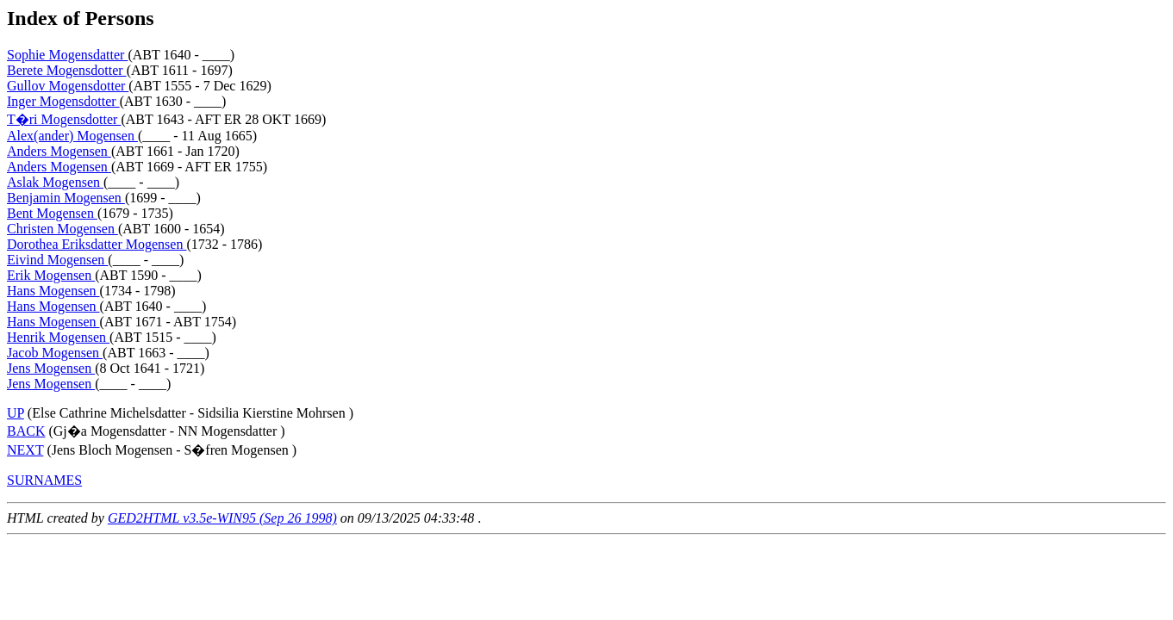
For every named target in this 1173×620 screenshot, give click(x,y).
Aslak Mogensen (55, 182)
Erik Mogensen (51, 275)
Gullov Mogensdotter (67, 85)
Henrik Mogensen (58, 337)
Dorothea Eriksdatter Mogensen (96, 244)
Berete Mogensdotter (67, 70)
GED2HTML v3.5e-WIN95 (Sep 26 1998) (222, 518)
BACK (26, 431)
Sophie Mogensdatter (67, 54)
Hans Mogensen (53, 290)
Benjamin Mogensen (66, 197)
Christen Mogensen (62, 228)
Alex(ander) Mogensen (72, 135)
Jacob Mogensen (55, 352)
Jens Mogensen (51, 368)
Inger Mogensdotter (63, 101)
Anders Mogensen (59, 151)
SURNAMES (44, 480)
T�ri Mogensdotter (64, 119)
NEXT (25, 450)
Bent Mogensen (52, 213)
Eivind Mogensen (57, 259)
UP (15, 413)
